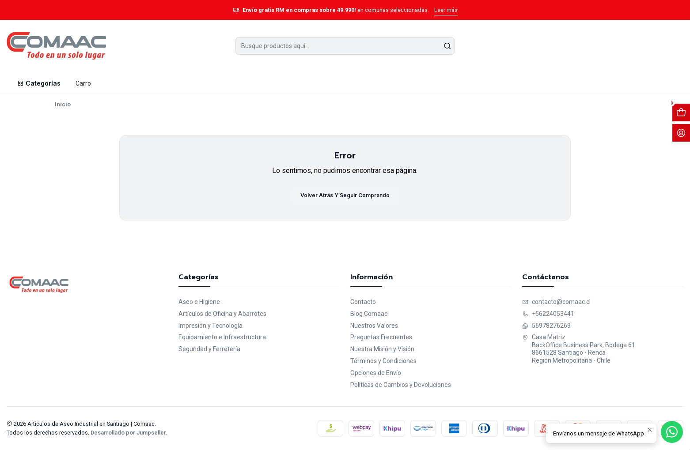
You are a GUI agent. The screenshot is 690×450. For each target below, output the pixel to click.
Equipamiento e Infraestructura (222, 337)
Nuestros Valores (374, 325)
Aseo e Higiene (199, 301)
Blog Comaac (368, 313)
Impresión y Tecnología (210, 325)
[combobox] (345, 46)
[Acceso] (681, 133)
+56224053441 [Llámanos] (548, 313)
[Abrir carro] (681, 112)
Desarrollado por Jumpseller (128, 432)
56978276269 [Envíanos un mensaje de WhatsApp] (546, 325)
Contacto (363, 301)
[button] (38, 83)
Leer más (446, 10)
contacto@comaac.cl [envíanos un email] (556, 301)
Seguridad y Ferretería (209, 348)
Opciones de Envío (375, 372)
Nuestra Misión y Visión (382, 348)
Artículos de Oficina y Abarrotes (222, 313)
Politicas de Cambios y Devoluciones (400, 384)
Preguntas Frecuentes (381, 337)
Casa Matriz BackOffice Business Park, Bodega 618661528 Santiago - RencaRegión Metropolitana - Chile (578, 349)
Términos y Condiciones (383, 360)
